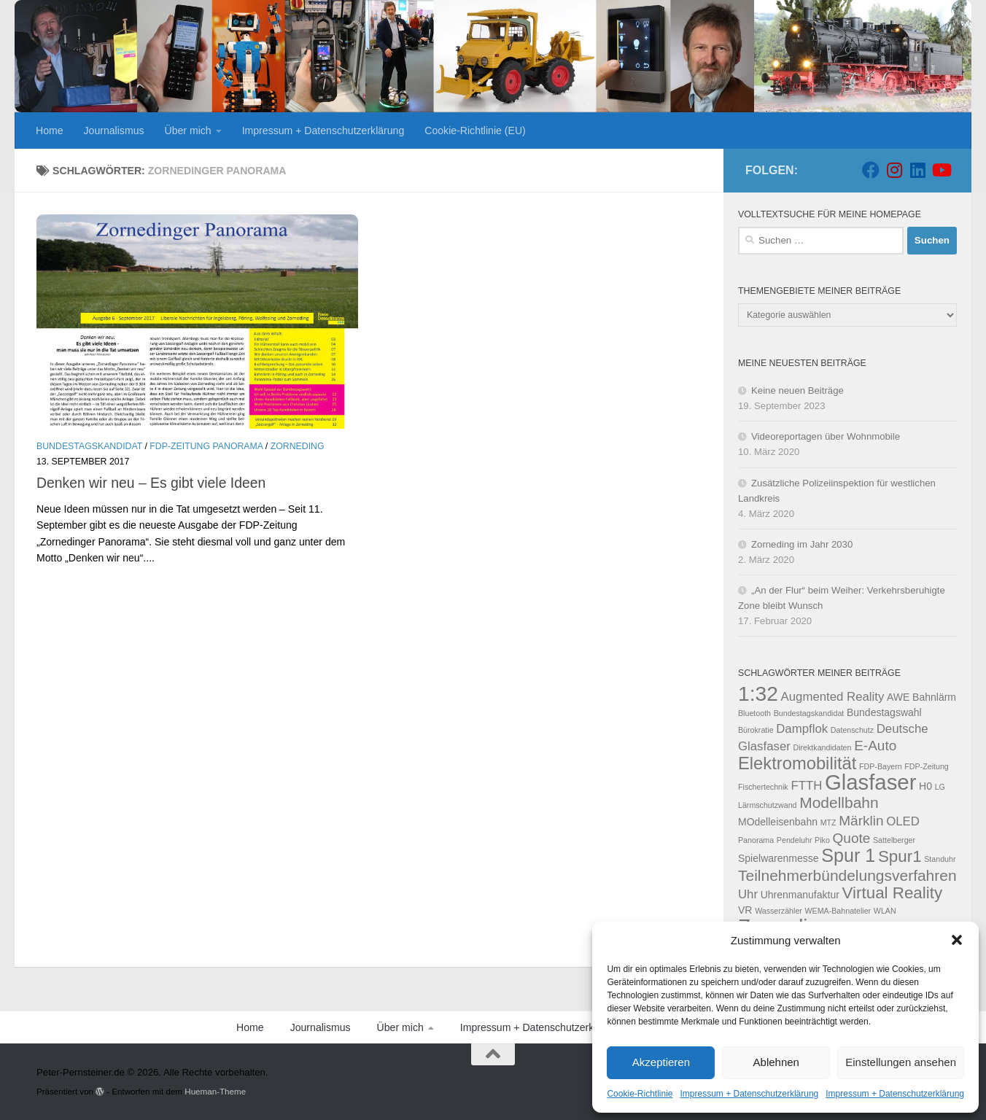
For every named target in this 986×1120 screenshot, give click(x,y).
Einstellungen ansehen (900, 1062)
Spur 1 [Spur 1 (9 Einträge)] (848, 855)
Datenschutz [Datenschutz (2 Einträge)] (852, 730)
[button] (957, 940)
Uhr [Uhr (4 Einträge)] (748, 894)
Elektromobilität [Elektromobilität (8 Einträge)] (797, 763)
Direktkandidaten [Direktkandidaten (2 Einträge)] (822, 747)
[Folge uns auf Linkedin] (917, 170)
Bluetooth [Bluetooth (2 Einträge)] (754, 713)
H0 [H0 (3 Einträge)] (925, 786)
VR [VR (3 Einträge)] (745, 910)
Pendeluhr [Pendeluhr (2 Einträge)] (794, 840)
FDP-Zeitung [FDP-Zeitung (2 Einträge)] (926, 766)
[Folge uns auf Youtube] (941, 170)
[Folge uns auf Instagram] (894, 170)
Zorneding (298, 446)
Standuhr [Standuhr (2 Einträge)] (939, 859)
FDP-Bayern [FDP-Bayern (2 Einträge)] (880, 766)
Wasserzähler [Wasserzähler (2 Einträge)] (778, 910)
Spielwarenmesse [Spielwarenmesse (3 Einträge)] (778, 858)
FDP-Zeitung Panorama (206, 446)
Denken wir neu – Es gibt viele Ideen (150, 483)
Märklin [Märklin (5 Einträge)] (861, 820)
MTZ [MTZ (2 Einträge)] (828, 822)
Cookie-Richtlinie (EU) (474, 130)
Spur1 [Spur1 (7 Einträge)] (900, 856)
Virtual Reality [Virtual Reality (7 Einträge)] (892, 893)
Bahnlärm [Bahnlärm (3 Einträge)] (934, 697)
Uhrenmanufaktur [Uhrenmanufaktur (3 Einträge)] (800, 895)
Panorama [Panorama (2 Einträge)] (756, 840)
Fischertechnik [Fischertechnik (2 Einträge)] (763, 786)
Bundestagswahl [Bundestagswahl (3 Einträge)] (884, 712)
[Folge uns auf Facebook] (871, 170)
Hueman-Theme (215, 1091)
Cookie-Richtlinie (639, 1094)
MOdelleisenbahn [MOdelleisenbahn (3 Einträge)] (778, 822)
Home (49, 130)
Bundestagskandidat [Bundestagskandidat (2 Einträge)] (809, 713)
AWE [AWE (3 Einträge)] (898, 697)
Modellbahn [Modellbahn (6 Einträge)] (838, 802)
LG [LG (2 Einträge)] (940, 786)
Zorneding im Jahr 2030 (802, 544)
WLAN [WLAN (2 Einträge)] (885, 910)
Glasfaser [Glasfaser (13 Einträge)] (871, 782)
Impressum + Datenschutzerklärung (749, 1094)
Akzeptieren (661, 1062)
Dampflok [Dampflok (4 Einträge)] (802, 729)
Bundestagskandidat (89, 446)
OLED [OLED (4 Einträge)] (903, 821)
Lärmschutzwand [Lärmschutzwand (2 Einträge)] (767, 805)
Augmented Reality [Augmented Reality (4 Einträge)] (833, 697)
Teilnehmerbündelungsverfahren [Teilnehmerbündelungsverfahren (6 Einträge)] (847, 875)
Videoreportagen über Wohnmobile (825, 436)
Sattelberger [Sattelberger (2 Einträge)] (894, 840)
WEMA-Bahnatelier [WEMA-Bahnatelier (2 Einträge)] (838, 910)
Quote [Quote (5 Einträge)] (852, 838)
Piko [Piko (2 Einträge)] (822, 840)
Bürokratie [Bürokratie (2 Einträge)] (756, 730)
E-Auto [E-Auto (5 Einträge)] (875, 745)
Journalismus (114, 130)
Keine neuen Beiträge (797, 390)
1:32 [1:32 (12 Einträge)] (758, 693)
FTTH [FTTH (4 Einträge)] (806, 786)
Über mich (188, 130)
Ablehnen (776, 1062)
